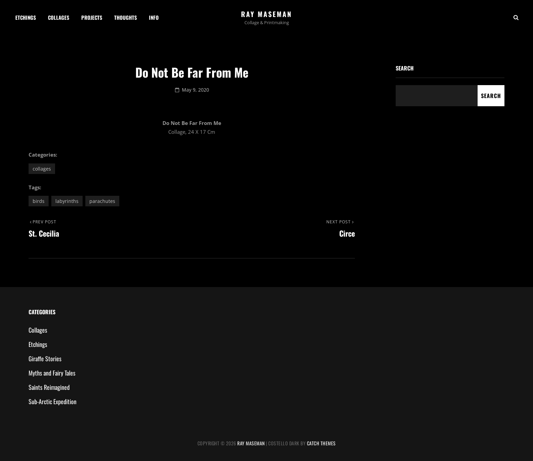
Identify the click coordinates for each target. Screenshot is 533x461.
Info (154, 17)
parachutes (102, 201)
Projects (91, 17)
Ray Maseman (266, 14)
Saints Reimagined (49, 387)
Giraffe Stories (45, 358)
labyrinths (67, 201)
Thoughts (125, 17)
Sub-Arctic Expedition (52, 401)
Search (405, 68)
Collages (58, 17)
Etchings (25, 17)
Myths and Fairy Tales (52, 372)
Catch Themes (321, 443)
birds (39, 201)
